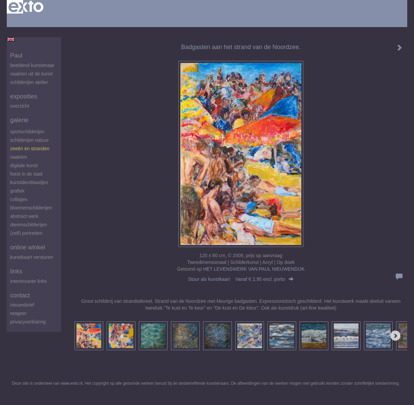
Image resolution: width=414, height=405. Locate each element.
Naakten (18, 157)
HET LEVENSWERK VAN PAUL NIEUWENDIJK (254, 269)
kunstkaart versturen (31, 257)
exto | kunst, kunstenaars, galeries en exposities (26, 7)
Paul (16, 55)
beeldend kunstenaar (32, 65)
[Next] (395, 336)
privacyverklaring (28, 321)
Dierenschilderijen (28, 224)
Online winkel (27, 247)
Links (16, 271)
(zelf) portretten (26, 233)
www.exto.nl (72, 383)
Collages (18, 199)
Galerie (19, 120)
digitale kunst (24, 165)
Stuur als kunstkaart (241, 279)
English (11, 39)
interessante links (28, 281)
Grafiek (17, 191)
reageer (18, 313)
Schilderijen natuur (29, 140)
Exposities (23, 96)
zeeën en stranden (29, 148)
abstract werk (24, 216)
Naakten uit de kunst (31, 73)
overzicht (19, 106)
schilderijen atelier (29, 82)
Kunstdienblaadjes (29, 182)
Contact (20, 295)
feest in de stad (26, 174)
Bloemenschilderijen (31, 207)
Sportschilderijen (27, 131)
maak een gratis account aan (72, 20)
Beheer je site (21, 20)
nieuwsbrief (22, 305)
